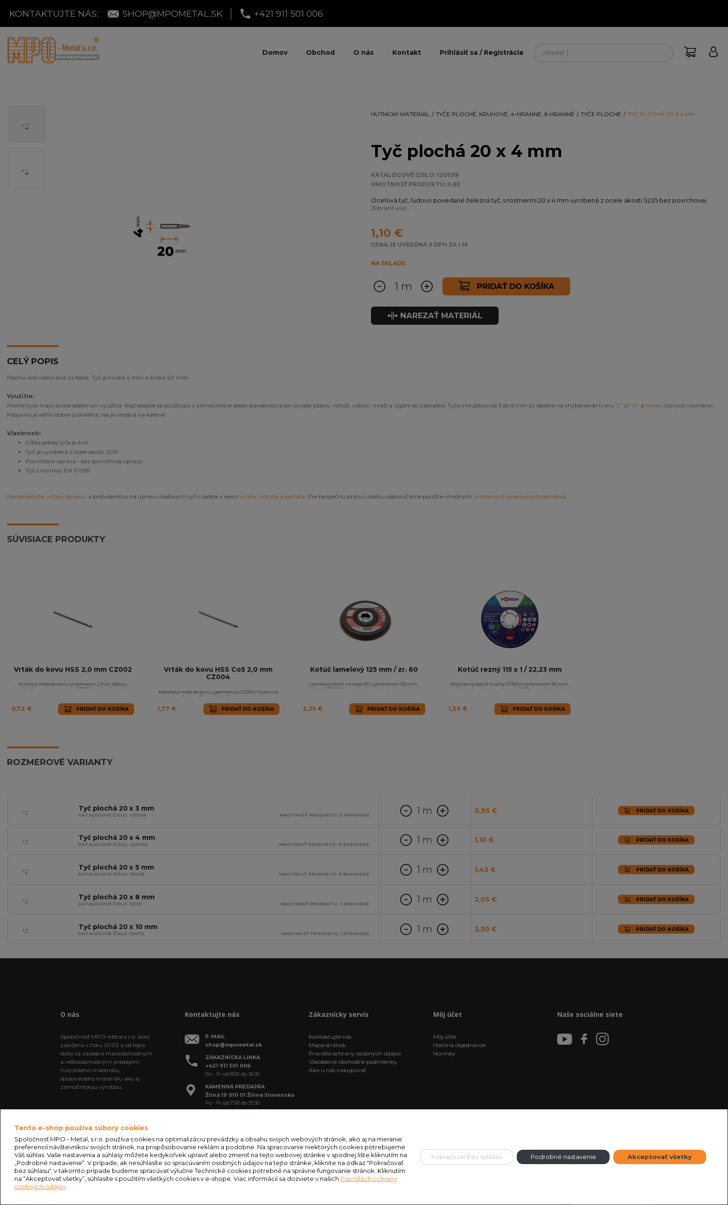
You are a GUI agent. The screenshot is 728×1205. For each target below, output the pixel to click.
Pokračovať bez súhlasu (466, 1156)
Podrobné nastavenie (563, 1156)
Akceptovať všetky (660, 1156)
